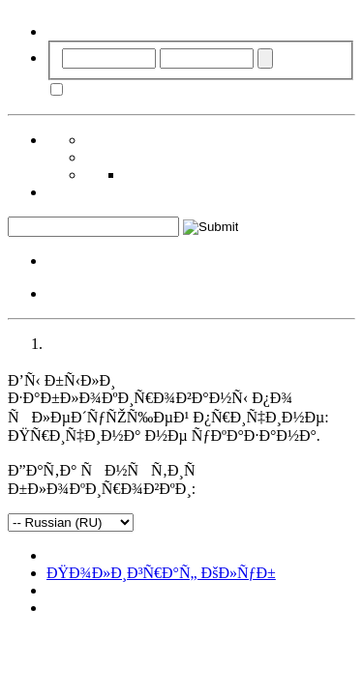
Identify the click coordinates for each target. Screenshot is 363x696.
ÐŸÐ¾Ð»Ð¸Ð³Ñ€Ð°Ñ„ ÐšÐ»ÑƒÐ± (161, 573)
